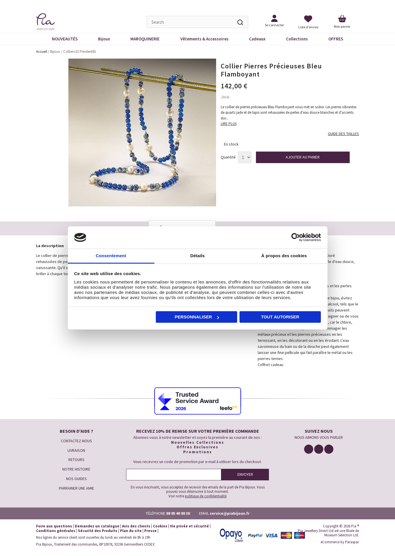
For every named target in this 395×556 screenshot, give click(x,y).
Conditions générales (55, 530)
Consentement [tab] (111, 255)
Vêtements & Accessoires (204, 39)
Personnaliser (197, 316)
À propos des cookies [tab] (284, 255)
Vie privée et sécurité (189, 526)
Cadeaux (257, 39)
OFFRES (335, 39)
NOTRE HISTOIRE (76, 469)
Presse (150, 530)
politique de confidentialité (205, 496)
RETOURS (76, 459)
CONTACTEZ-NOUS (76, 440)
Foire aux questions (54, 526)
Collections (297, 39)
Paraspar (352, 542)
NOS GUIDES (76, 478)
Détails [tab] (197, 255)
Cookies (160, 526)
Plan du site (131, 530)
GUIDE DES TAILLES (343, 133)
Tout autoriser (280, 316)
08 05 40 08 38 (178, 513)
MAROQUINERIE (145, 39)
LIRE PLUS (229, 123)
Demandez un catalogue (97, 526)
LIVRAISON (76, 450)
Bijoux (104, 39)
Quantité (228, 157)
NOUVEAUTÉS (65, 39)
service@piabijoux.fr (230, 513)
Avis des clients (136, 526)
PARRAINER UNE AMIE (76, 488)
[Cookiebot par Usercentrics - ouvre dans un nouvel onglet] (295, 237)
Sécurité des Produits (97, 530)
